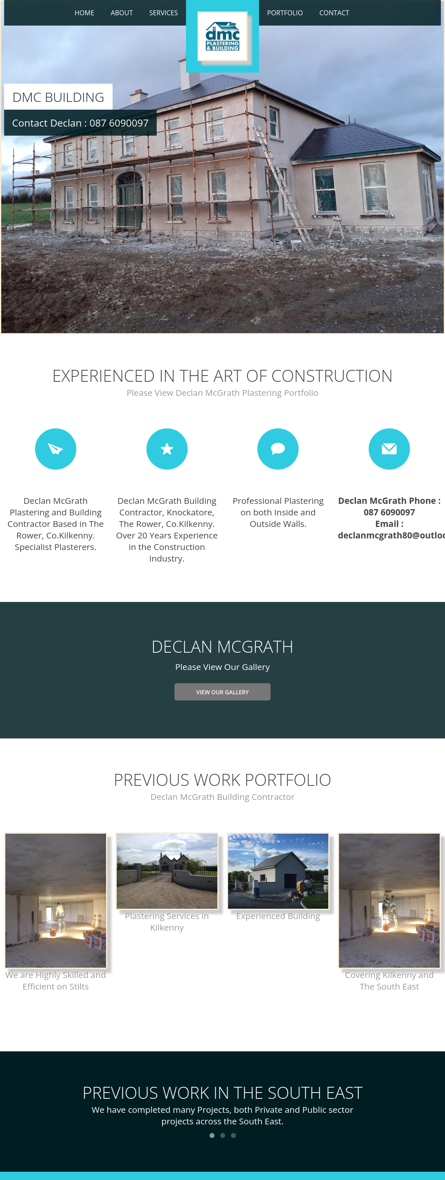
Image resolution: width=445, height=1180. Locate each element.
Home (84, 12)
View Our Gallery (222, 692)
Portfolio (285, 12)
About (122, 12)
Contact (334, 12)
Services (163, 12)
